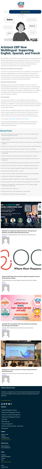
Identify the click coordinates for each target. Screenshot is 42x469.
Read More (4, 236)
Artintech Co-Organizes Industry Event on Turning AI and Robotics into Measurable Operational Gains (19, 231)
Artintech (13, 119)
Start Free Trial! (25, 12)
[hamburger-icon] (6, 12)
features (27, 119)
